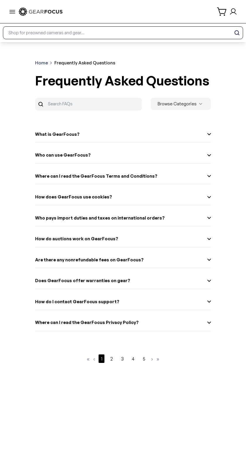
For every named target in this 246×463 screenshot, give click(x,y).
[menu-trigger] (12, 11)
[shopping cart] (222, 11)
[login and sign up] (233, 12)
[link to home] (41, 11)
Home (41, 63)
